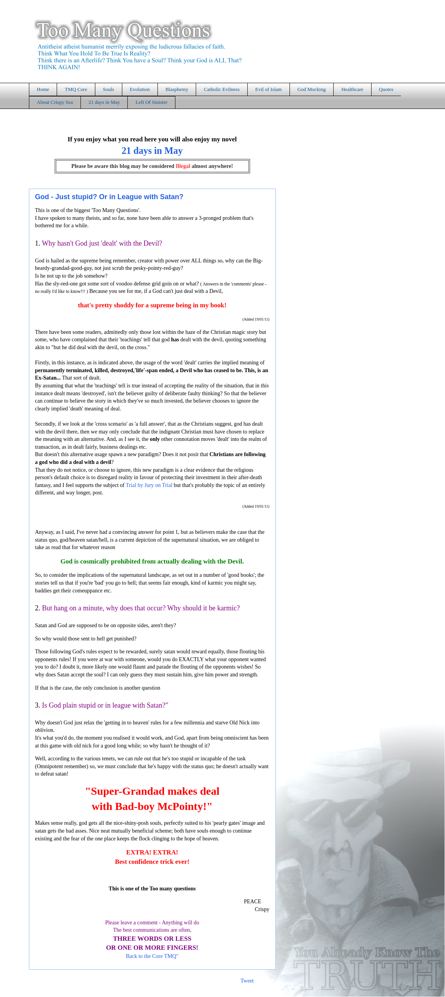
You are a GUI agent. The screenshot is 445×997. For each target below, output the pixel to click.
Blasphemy (176, 89)
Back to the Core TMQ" (152, 956)
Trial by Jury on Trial (149, 485)
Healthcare (352, 89)
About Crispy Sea (55, 102)
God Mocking (311, 89)
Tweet (247, 981)
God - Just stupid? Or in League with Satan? (109, 197)
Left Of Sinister (152, 102)
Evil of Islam (268, 89)
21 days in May (104, 102)
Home (43, 89)
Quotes (386, 89)
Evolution (140, 89)
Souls (108, 89)
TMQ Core (76, 89)
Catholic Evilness (221, 89)
